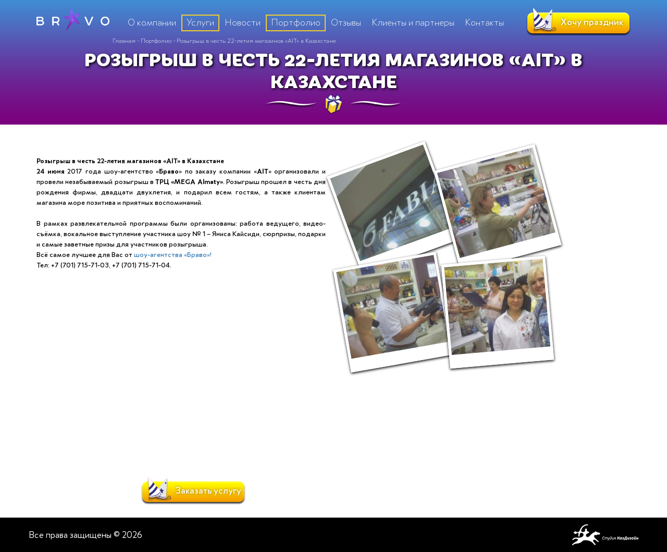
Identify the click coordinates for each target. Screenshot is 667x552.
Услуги (200, 22)
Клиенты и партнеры (413, 22)
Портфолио (156, 40)
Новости (243, 22)
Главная (124, 40)
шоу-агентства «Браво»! (173, 254)
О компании (152, 22)
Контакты (484, 22)
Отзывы (346, 22)
